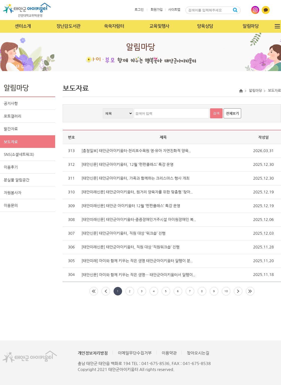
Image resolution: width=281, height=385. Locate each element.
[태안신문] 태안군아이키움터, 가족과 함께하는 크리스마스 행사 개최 (135, 178)
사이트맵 (174, 9)
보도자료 (11, 142)
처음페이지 (93, 291)
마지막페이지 (250, 291)
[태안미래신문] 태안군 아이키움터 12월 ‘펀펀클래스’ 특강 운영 (130, 206)
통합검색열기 (245, 10)
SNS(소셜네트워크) (19, 154)
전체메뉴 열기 (277, 26)
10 (226, 291)
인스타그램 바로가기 (255, 10)
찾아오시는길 (198, 353)
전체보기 (232, 113)
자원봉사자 (12, 193)
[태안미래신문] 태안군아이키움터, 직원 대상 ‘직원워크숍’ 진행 (130, 247)
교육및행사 (159, 26)
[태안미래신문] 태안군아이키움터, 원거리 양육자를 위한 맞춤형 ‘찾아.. (137, 192)
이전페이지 (106, 291)
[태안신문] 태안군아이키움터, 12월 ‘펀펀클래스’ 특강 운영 (127, 164)
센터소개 (23, 26)
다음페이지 (238, 291)
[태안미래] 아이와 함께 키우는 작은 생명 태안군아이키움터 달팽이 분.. (137, 261)
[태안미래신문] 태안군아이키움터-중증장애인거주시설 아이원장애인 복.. (138, 219)
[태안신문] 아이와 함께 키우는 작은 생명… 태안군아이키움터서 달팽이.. (138, 275)
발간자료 (11, 129)
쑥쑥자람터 (114, 26)
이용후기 (11, 167)
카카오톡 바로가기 (266, 10)
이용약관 (169, 353)
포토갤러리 (12, 116)
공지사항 (11, 103)
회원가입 (157, 9)
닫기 (213, 17)
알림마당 (251, 26)
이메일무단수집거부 (135, 353)
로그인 (139, 9)
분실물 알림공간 (16, 180)
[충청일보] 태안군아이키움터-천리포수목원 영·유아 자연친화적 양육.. (136, 151)
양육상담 (205, 26)
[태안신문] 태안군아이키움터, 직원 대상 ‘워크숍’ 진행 (123, 233)
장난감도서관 (68, 26)
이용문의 (11, 205)
